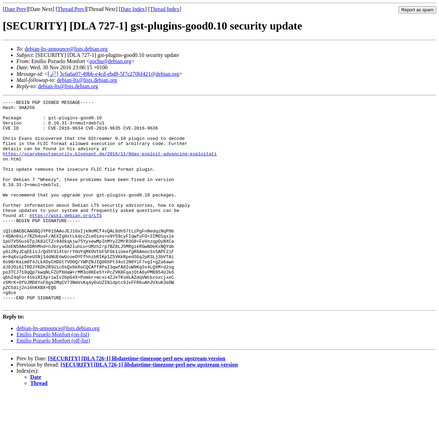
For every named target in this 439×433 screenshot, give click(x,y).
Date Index (133, 9)
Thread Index (164, 9)
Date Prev (15, 9)
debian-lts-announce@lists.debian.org (66, 49)
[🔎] (53, 74)
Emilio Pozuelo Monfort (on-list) (52, 375)
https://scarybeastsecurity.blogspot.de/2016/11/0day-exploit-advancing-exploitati (110, 165)
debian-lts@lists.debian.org (87, 80)
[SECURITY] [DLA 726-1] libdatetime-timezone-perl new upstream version (136, 399)
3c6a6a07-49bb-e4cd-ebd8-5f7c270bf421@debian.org (119, 74)
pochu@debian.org (110, 61)
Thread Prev (70, 9)
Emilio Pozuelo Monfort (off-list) (53, 382)
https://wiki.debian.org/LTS (65, 239)
